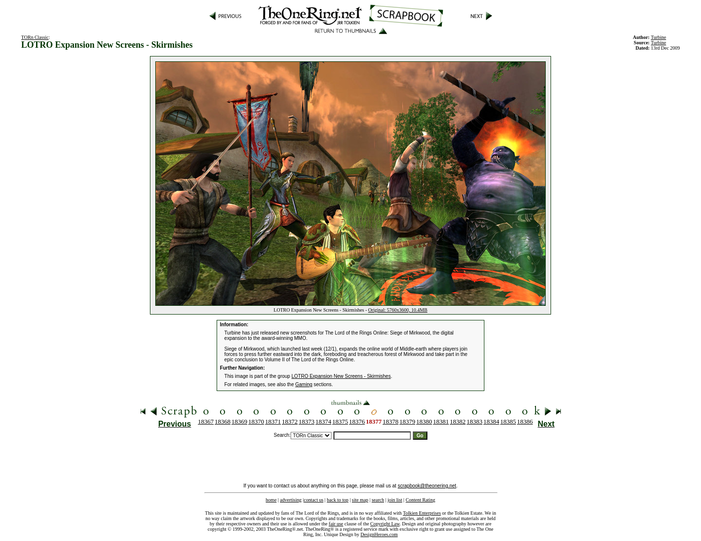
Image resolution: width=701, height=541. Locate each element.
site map (360, 500)
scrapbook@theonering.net (427, 485)
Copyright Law (385, 523)
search (377, 500)
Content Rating (420, 500)
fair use (336, 523)
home (271, 500)
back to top (337, 500)
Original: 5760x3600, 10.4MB (397, 310)
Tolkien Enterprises (422, 513)
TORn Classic (35, 37)
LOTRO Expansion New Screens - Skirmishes (341, 376)
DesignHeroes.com (379, 534)
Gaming (304, 384)
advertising (290, 500)
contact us (313, 500)
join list (394, 500)
